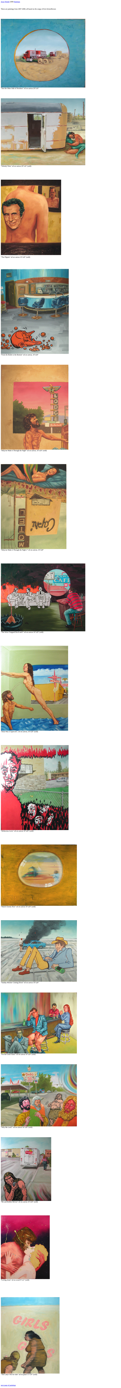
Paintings (17, 2)
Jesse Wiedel (5, 2)
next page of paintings (8, 1385)
